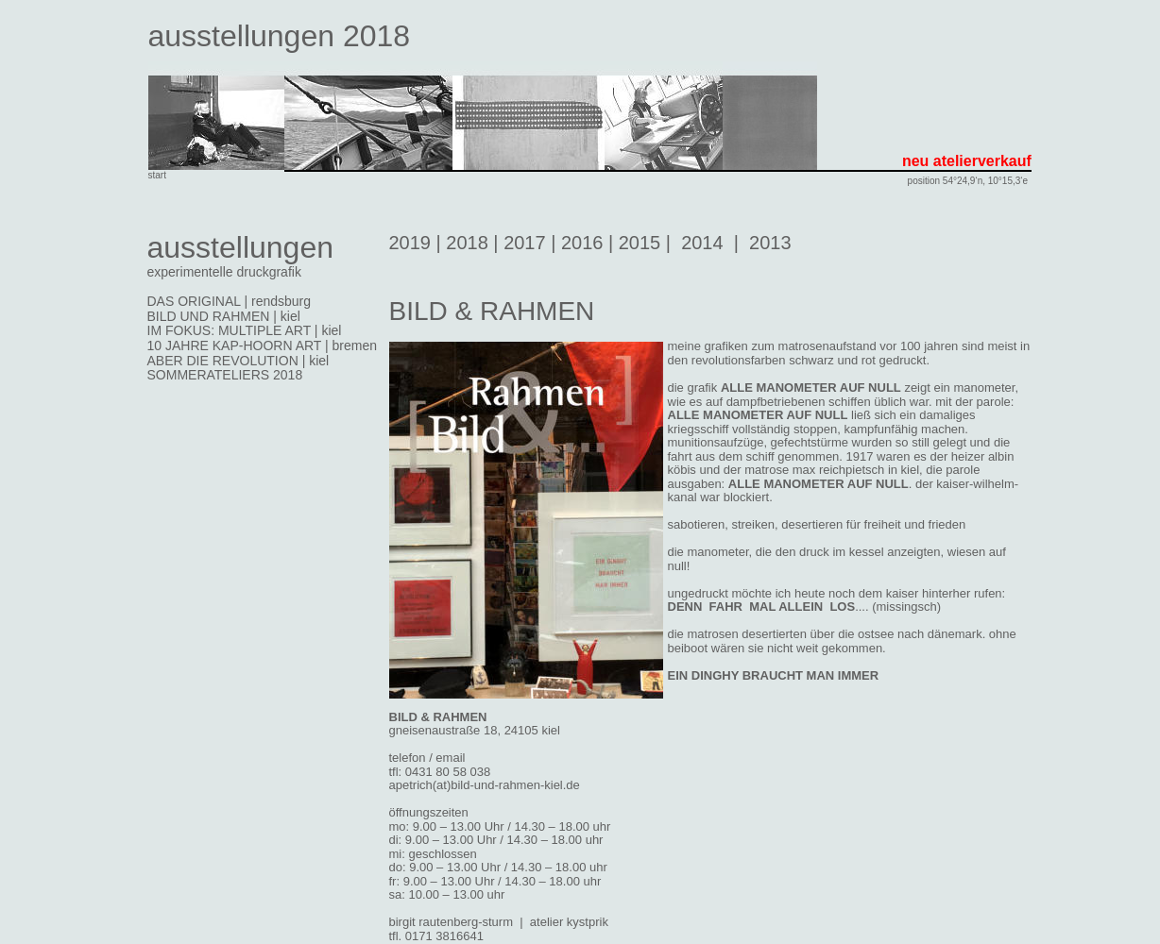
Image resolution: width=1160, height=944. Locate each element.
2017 (524, 242)
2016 (582, 242)
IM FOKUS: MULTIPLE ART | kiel (244, 330)
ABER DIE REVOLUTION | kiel (238, 360)
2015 (640, 242)
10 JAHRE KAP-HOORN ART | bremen (262, 345)
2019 (410, 242)
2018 (467, 242)
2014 (702, 242)
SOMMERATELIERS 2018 (225, 374)
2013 (770, 242)
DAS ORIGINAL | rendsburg (229, 301)
